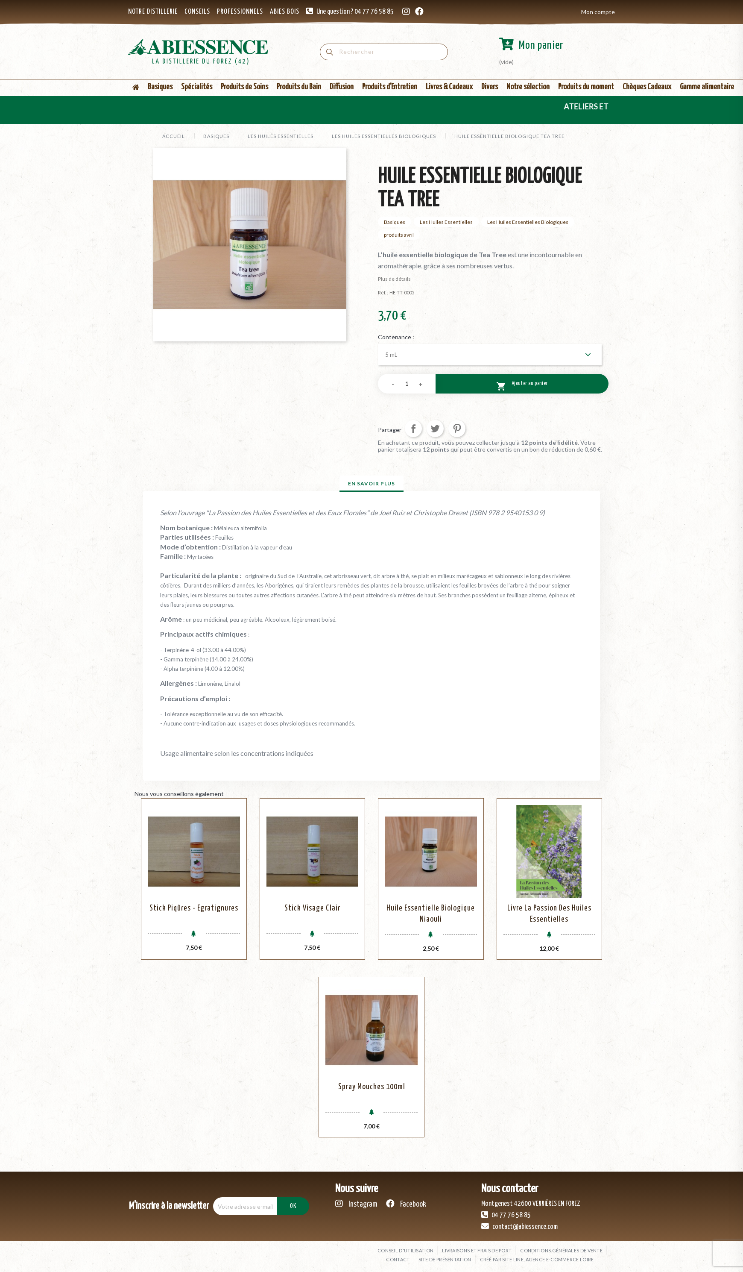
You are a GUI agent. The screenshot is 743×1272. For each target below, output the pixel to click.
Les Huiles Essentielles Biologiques (527, 222)
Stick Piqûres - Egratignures (193, 908)
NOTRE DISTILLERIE (153, 11)
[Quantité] (407, 384)
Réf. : (383, 292)
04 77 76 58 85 (506, 1214)
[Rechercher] (384, 52)
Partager (413, 428)
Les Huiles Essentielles (446, 222)
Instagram (356, 1203)
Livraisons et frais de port (477, 1250)
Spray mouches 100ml (371, 1087)
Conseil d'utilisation (405, 1250)
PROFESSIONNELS (240, 11)
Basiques (394, 222)
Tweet (435, 428)
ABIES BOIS (284, 11)
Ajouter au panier (522, 385)
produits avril (399, 235)
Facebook (406, 1203)
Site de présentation (444, 1259)
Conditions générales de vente (561, 1250)
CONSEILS (197, 11)
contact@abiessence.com (519, 1226)
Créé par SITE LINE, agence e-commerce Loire (537, 1259)
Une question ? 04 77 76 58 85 (355, 11)
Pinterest (456, 428)
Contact (398, 1259)
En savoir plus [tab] (371, 483)
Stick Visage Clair (312, 908)
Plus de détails (394, 279)
